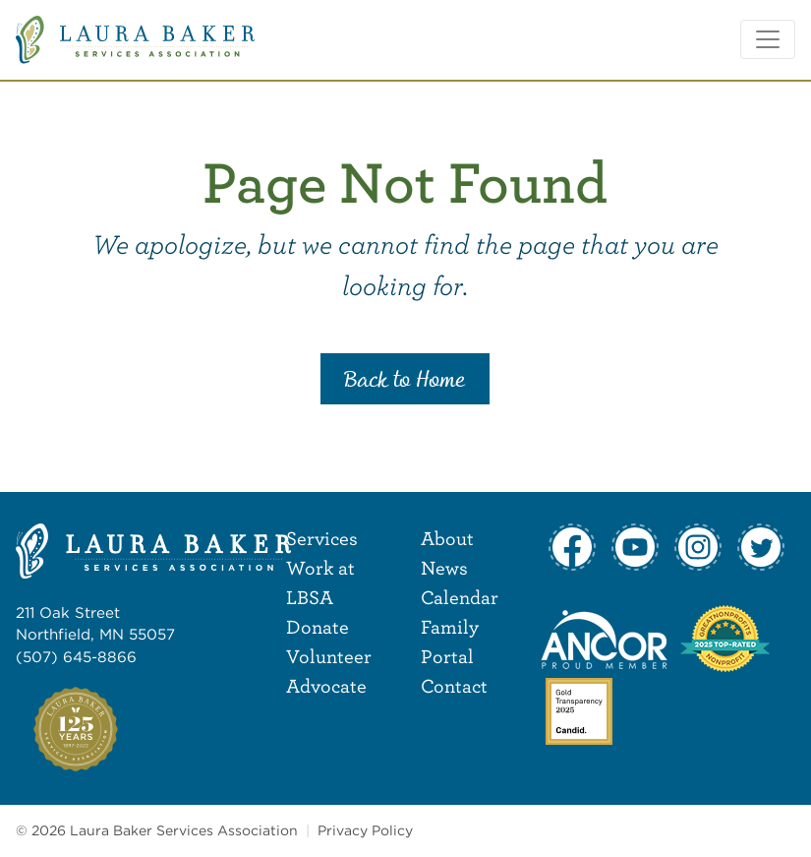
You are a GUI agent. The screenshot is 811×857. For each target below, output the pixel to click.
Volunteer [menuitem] (329, 655)
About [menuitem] (447, 537)
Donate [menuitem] (317, 626)
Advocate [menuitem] (326, 685)
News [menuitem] (444, 567)
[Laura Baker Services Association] (135, 38)
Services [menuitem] (322, 537)
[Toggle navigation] (767, 39)
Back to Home (405, 381)
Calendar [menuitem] (459, 596)
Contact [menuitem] (454, 685)
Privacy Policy (365, 830)
